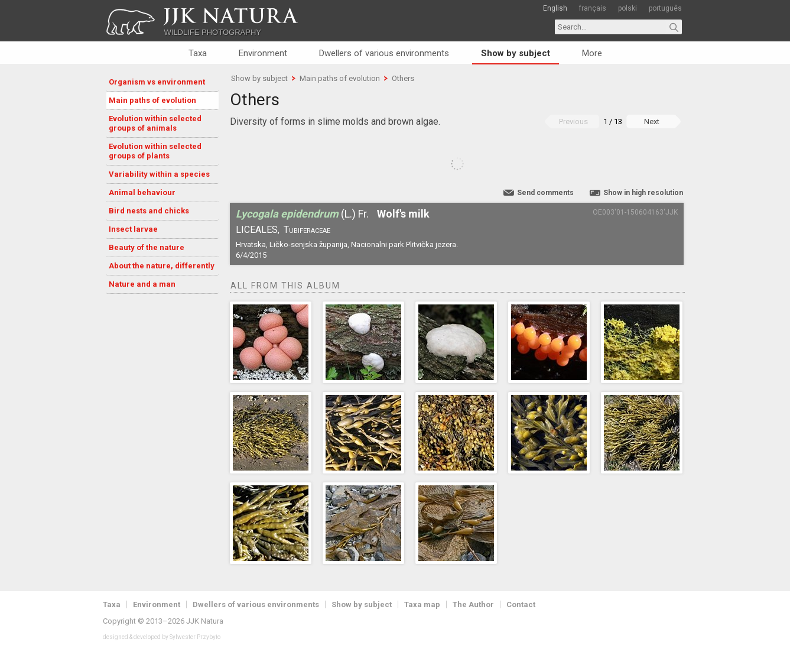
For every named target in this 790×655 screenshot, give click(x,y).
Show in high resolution (643, 192)
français (592, 8)
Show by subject (515, 53)
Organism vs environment (157, 81)
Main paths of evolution (152, 100)
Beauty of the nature (146, 247)
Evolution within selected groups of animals (155, 123)
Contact (520, 604)
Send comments (545, 192)
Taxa (197, 53)
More (592, 53)
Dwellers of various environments (384, 53)
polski (627, 8)
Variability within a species (159, 174)
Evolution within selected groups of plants (155, 151)
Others (403, 78)
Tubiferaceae (307, 229)
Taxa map (422, 604)
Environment (263, 53)
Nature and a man (142, 284)
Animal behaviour (142, 192)
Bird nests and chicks (149, 210)
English (555, 8)
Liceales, (257, 229)
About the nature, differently (161, 265)
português (665, 8)
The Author (473, 604)
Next (651, 121)
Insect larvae (133, 229)
